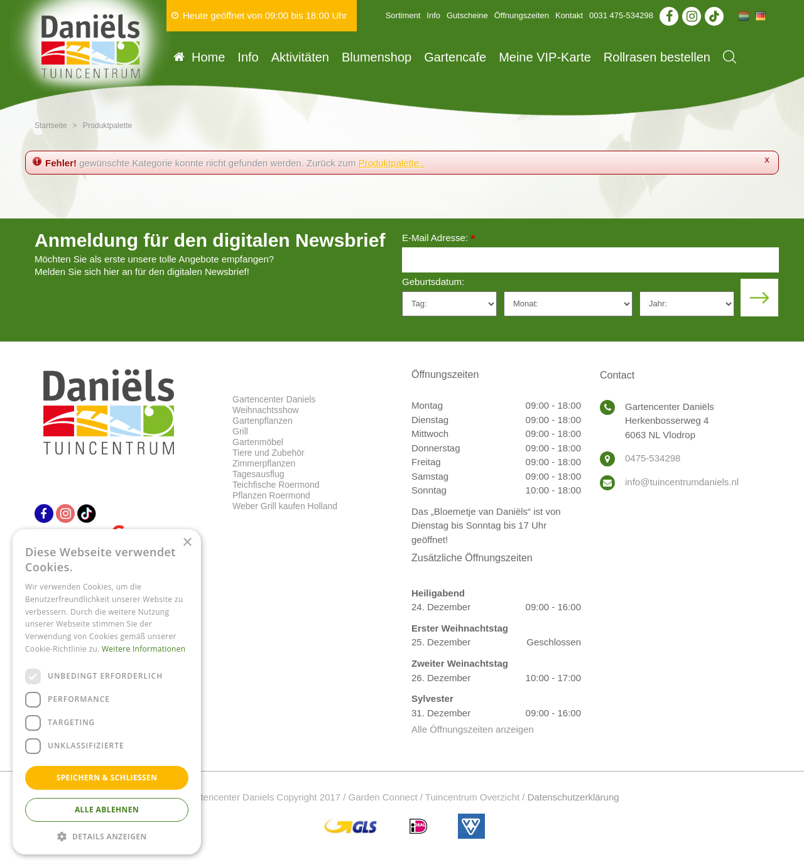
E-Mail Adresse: (438, 238)
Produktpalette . (392, 163)
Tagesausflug (258, 474)
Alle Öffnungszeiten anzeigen (472, 729)
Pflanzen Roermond (271, 495)
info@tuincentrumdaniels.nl (682, 482)
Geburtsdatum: (433, 281)
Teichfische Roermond (276, 485)
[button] (106, 836)
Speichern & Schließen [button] (107, 777)
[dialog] (107, 691)
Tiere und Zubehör (268, 453)
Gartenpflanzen (262, 421)
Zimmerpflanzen (263, 463)
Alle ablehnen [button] (107, 809)
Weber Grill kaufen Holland (284, 506)
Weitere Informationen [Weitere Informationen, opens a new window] (144, 649)
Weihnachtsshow (265, 410)
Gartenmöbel (257, 442)
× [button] (187, 542)
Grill (240, 431)
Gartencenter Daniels (273, 399)
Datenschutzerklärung (573, 797)
